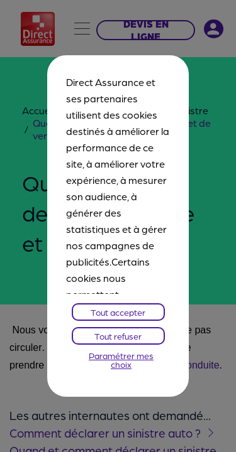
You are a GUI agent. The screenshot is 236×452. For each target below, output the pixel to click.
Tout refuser (118, 336)
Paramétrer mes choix (121, 359)
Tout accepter (118, 312)
